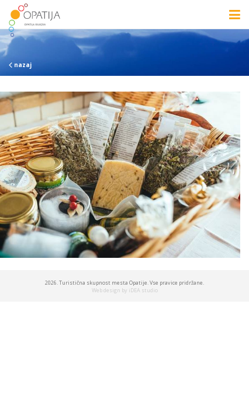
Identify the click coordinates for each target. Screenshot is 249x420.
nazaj (20, 65)
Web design (106, 290)
